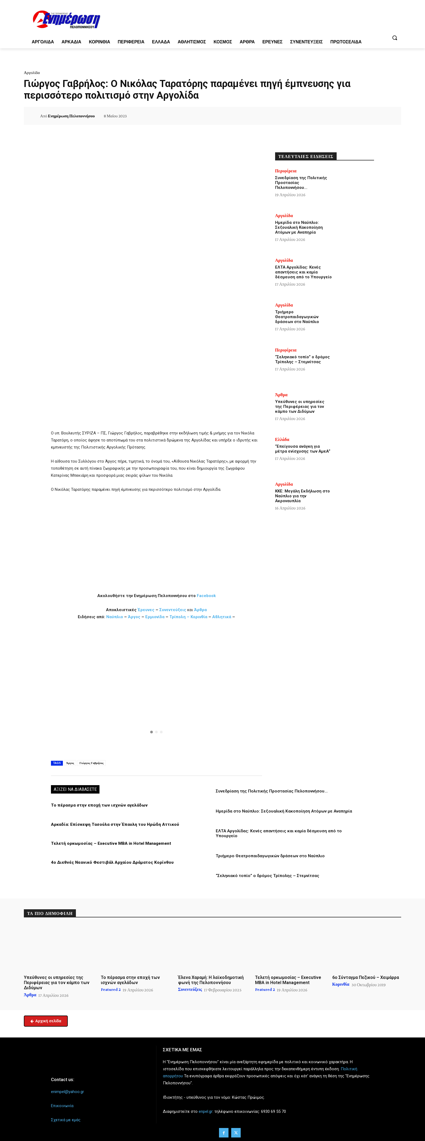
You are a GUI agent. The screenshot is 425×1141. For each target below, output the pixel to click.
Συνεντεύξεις (172, 609)
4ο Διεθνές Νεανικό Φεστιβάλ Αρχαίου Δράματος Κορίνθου (109, 862)
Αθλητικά (222, 616)
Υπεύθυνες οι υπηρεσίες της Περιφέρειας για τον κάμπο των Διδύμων (299, 406)
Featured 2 (111, 989)
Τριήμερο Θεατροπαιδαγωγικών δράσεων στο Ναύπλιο (270, 855)
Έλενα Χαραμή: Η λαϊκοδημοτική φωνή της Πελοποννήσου (211, 979)
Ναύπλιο (115, 616)
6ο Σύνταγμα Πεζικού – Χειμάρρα (365, 976)
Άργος (134, 616)
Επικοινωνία (62, 1105)
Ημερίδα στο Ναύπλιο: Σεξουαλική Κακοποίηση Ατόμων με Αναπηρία (283, 810)
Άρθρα (200, 609)
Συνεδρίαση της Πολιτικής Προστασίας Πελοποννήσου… (271, 791)
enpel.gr (205, 1110)
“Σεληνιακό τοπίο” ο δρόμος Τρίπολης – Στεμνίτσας (266, 875)
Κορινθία (198, 616)
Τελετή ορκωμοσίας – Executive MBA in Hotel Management (109, 843)
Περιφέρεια (286, 171)
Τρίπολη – (179, 616)
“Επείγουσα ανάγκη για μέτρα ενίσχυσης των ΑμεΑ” (302, 449)
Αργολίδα (32, 72)
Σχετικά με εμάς (66, 1119)
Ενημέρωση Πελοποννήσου (71, 116)
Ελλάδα (282, 439)
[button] (394, 37)
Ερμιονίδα (155, 616)
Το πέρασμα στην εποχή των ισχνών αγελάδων (97, 805)
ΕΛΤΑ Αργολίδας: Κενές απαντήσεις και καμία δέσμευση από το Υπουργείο (303, 272)
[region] (156, 689)
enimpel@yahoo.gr (67, 1090)
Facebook (206, 595)
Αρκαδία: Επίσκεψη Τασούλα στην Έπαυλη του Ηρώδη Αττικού (113, 824)
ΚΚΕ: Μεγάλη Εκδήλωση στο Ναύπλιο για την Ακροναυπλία (302, 496)
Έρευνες (147, 609)
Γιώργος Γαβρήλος (91, 763)
